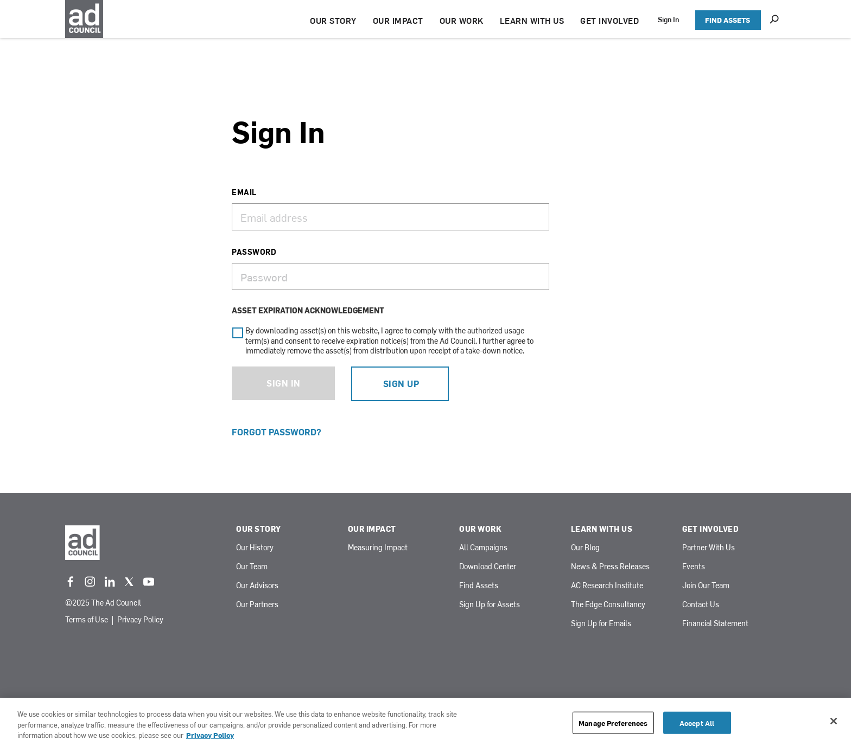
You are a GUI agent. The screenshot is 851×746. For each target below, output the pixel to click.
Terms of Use (86, 620)
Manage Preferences (613, 722)
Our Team (252, 567)
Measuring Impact (378, 548)
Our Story (258, 529)
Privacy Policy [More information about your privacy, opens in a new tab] (210, 734)
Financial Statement (715, 624)
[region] (425, 722)
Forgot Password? (276, 432)
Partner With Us (708, 548)
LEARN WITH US (532, 20)
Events (693, 567)
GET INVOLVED (609, 20)
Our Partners (257, 605)
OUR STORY (333, 20)
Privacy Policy (140, 620)
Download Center (487, 567)
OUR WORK (462, 20)
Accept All (696, 722)
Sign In (668, 19)
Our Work (480, 529)
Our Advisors (257, 586)
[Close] (834, 721)
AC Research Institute (607, 586)
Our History (255, 548)
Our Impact (372, 529)
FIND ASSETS (727, 19)
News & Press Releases (610, 567)
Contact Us (700, 605)
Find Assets (478, 586)
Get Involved (710, 529)
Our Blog (585, 548)
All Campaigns (483, 548)
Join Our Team (705, 586)
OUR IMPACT (398, 20)
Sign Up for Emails (601, 624)
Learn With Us (602, 529)
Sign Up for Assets (489, 605)
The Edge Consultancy (608, 605)
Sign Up (401, 383)
